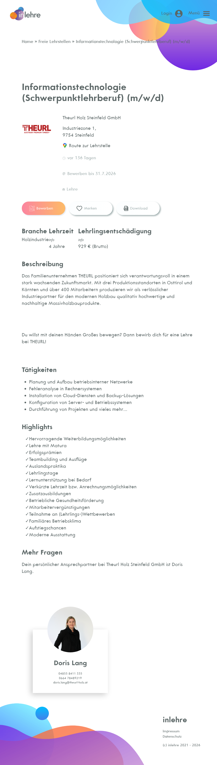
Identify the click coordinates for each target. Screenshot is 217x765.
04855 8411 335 (70, 673)
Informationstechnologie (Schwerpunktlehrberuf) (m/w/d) (132, 41)
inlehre (175, 719)
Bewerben (41, 208)
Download (136, 208)
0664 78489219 (70, 678)
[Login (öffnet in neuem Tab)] (173, 13)
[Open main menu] (200, 13)
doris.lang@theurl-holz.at (70, 682)
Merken (87, 208)
